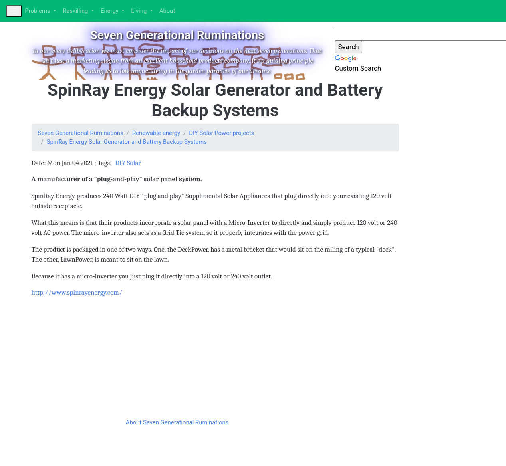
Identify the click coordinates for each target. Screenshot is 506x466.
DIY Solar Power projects (221, 133)
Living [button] (139, 10)
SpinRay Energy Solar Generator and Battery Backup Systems (127, 141)
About (167, 10)
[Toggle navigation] (14, 11)
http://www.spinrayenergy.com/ (77, 292)
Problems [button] (38, 10)
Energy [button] (110, 10)
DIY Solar (128, 163)
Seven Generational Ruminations (80, 133)
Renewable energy (156, 133)
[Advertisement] (185, 360)
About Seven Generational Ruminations (177, 422)
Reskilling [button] (76, 10)
